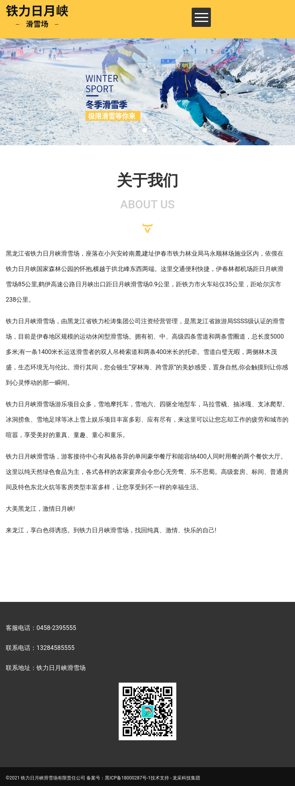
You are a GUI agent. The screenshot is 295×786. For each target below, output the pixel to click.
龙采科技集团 (186, 778)
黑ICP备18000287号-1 (128, 778)
